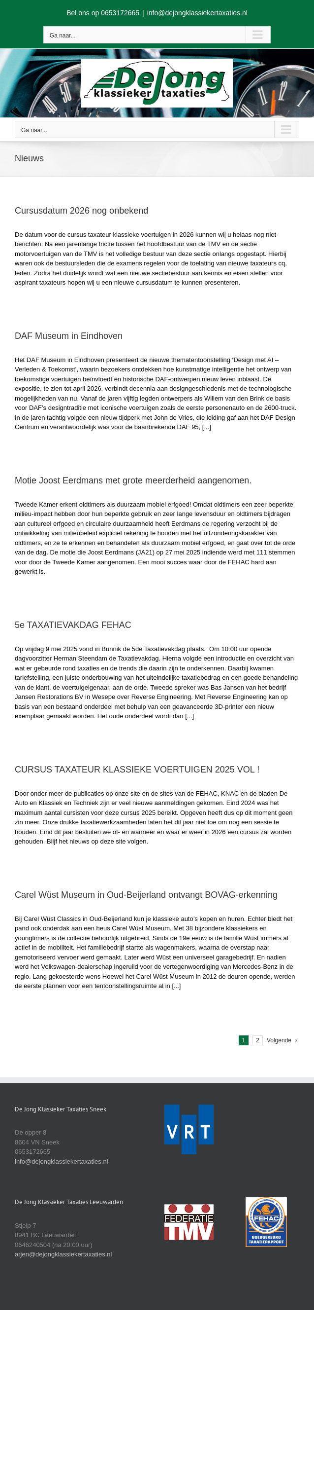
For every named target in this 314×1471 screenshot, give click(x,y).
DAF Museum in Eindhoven (69, 336)
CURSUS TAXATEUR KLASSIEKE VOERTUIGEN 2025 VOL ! (137, 769)
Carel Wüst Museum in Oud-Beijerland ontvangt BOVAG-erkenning (146, 895)
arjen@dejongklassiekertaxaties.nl (63, 1254)
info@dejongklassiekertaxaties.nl (197, 13)
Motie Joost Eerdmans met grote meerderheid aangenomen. (133, 480)
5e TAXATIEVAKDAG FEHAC (73, 625)
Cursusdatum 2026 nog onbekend (81, 211)
